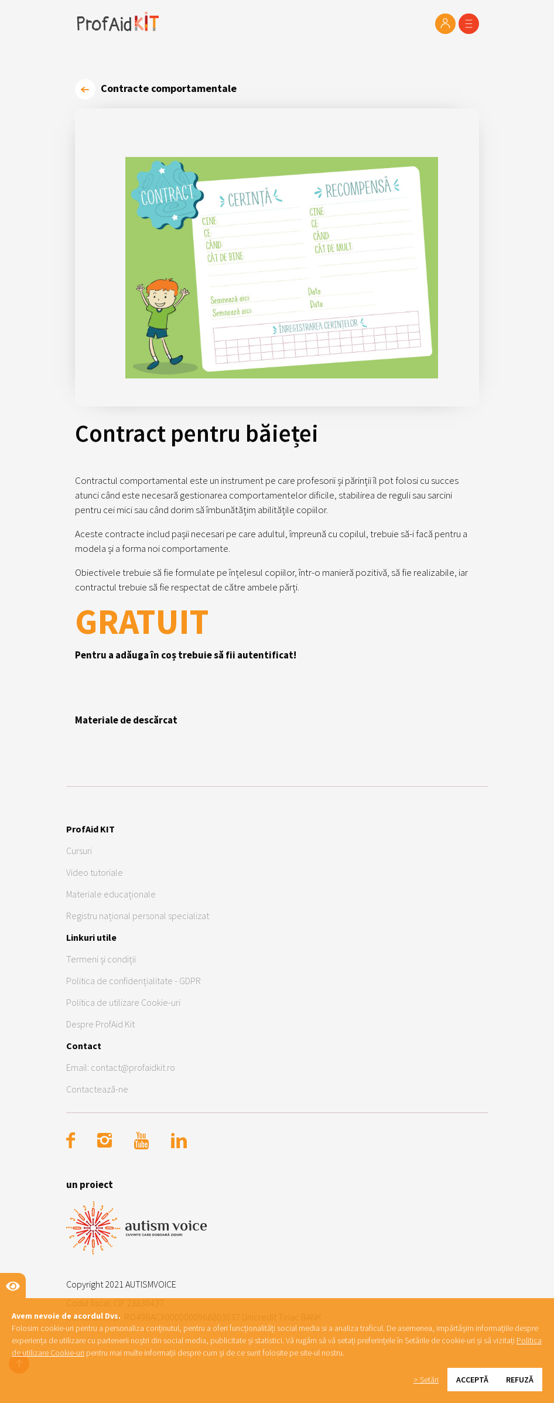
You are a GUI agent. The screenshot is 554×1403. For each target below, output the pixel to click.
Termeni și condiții (101, 959)
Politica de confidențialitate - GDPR (133, 980)
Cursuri (79, 850)
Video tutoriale (94, 872)
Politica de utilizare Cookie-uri (123, 1002)
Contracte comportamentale (156, 88)
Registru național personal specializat (137, 915)
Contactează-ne (97, 1089)
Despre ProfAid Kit (100, 1024)
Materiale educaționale (111, 894)
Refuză (520, 1379)
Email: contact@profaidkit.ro (120, 1067)
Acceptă (472, 1379)
